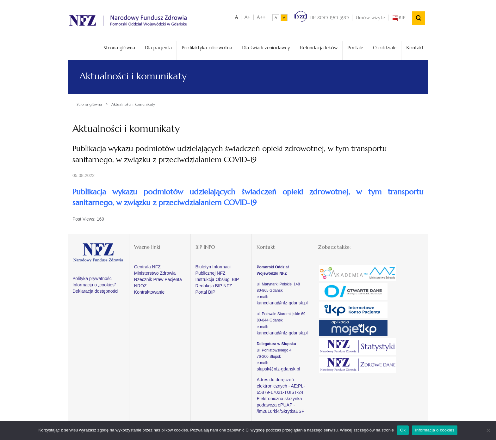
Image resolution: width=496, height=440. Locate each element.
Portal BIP (205, 292)
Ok (403, 430)
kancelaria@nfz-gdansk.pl (282, 302)
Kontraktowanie (149, 292)
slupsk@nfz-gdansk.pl (278, 368)
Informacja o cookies (434, 430)
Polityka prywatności (92, 278)
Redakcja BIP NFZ (213, 285)
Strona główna (119, 48)
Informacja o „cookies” (94, 284)
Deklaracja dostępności (95, 291)
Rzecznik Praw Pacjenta (158, 279)
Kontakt (415, 48)
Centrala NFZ (147, 266)
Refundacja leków (319, 48)
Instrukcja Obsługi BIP (217, 279)
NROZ (140, 285)
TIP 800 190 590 (321, 18)
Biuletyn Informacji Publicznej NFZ (213, 270)
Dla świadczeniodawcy (266, 48)
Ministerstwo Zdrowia (155, 273)
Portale (355, 48)
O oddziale (384, 48)
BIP (399, 18)
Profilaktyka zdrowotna (207, 48)
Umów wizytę (370, 18)
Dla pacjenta (158, 48)
